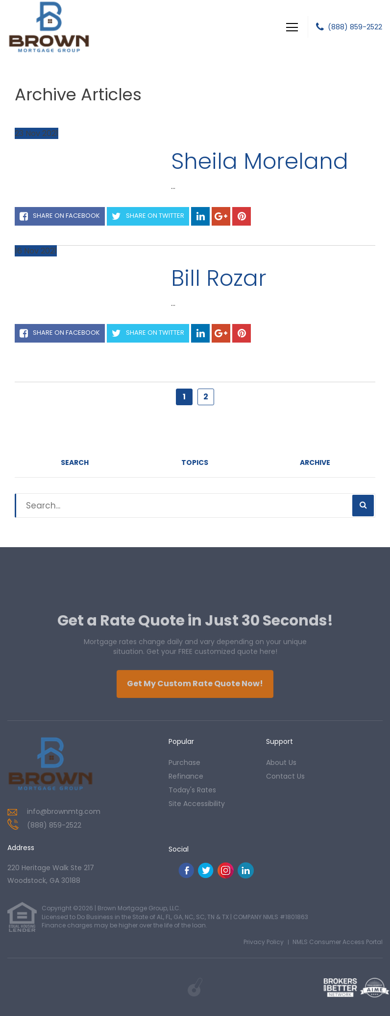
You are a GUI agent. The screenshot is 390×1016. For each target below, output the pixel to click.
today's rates (192, 790)
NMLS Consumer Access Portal (337, 942)
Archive (315, 462)
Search (75, 462)
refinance (186, 776)
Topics (194, 462)
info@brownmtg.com (63, 811)
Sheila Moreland (259, 161)
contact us (285, 776)
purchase (184, 762)
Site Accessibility (197, 803)
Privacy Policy (264, 942)
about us (281, 762)
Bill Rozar (219, 278)
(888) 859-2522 (355, 27)
